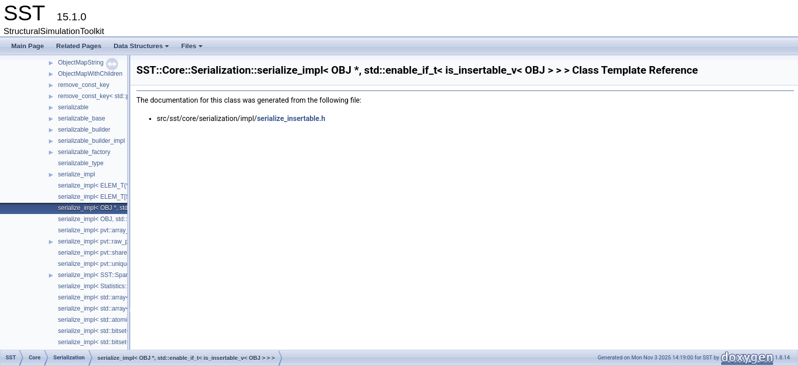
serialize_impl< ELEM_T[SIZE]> (101, 196)
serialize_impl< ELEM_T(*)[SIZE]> (104, 185)
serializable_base (81, 118)
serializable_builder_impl (91, 140)
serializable (73, 107)
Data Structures (141, 48)
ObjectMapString (80, 62)
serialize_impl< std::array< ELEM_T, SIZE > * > (122, 297)
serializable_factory (84, 152)
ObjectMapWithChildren (90, 73)
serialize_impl (76, 174)
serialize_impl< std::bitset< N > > (102, 342)
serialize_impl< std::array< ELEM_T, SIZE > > (120, 308)
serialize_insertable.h (291, 118)
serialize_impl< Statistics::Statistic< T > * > (115, 286)
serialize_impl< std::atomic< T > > (103, 319)
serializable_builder (84, 129)
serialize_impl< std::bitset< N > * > (104, 330)
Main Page (27, 46)
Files (192, 48)
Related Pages (78, 46)
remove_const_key (83, 84)
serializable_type (80, 163)
